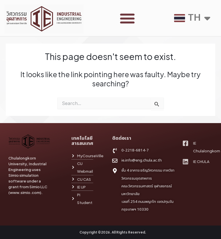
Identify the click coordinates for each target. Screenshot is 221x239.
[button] (127, 18)
